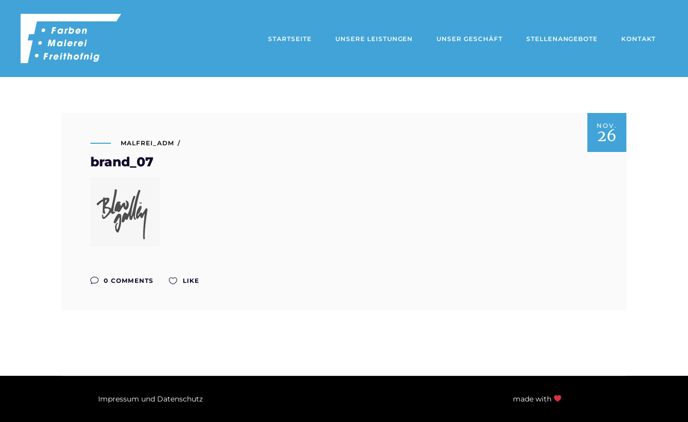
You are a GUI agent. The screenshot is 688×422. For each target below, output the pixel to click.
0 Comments (122, 280)
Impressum (118, 399)
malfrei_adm (147, 143)
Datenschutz (180, 399)
